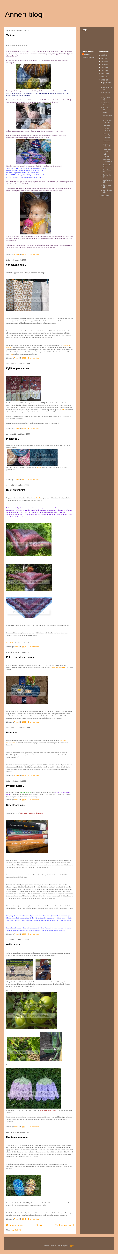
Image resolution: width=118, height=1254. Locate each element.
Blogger (70, 1246)
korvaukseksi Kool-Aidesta (48, 1110)
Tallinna (10, 35)
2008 (103, 74)
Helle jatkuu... (14, 944)
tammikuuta (107, 190)
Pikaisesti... (13, 438)
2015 (103, 55)
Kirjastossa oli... (15, 805)
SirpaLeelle (39, 498)
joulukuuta (107, 83)
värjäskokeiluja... (16, 264)
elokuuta (106, 103)
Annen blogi (24, 14)
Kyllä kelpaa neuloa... (18, 368)
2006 (103, 80)
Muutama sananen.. (17, 1137)
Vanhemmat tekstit (64, 1225)
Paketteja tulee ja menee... (21, 657)
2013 (103, 58)
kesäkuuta (107, 165)
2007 (103, 77)
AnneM (86, 54)
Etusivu (39, 1225)
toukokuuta (107, 170)
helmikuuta (107, 185)
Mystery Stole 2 (15, 785)
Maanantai (12, 732)
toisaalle (38, 467)
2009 (103, 71)
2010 (103, 67)
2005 (103, 196)
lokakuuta (106, 93)
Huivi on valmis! (15, 490)
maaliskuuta (107, 180)
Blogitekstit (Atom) (16, 1230)
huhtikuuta (107, 175)
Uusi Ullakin (10, 643)
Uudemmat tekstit (15, 1225)
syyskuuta (107, 98)
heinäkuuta (107, 108)
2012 (103, 61)
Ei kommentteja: (34, 254)
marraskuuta (107, 88)
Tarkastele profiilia (88, 57)
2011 (103, 64)
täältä (62, 410)
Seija (11, 354)
